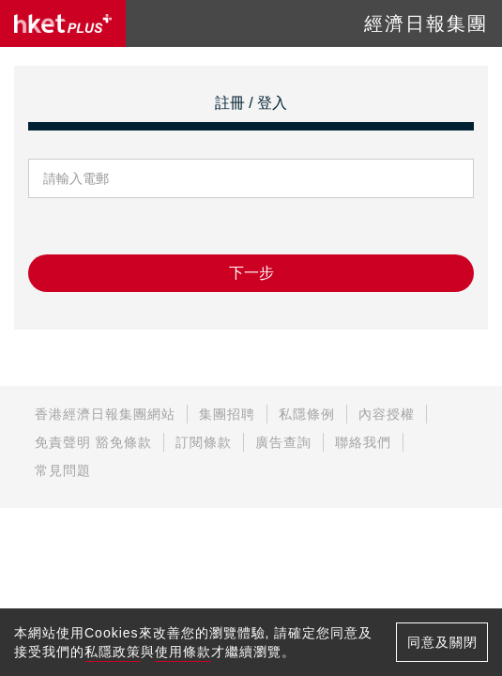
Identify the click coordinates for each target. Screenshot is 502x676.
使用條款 (183, 651)
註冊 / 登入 (251, 103)
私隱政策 (112, 651)
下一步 (251, 273)
